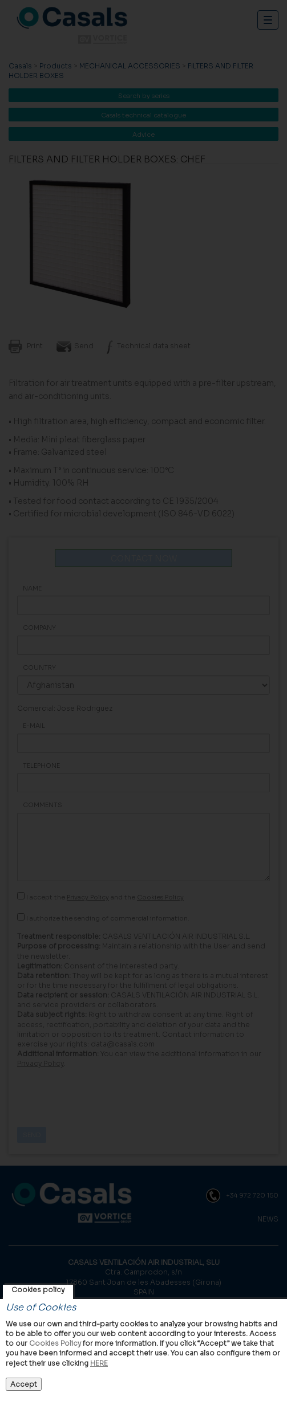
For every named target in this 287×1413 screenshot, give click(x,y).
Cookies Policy (55, 1343)
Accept (23, 1384)
